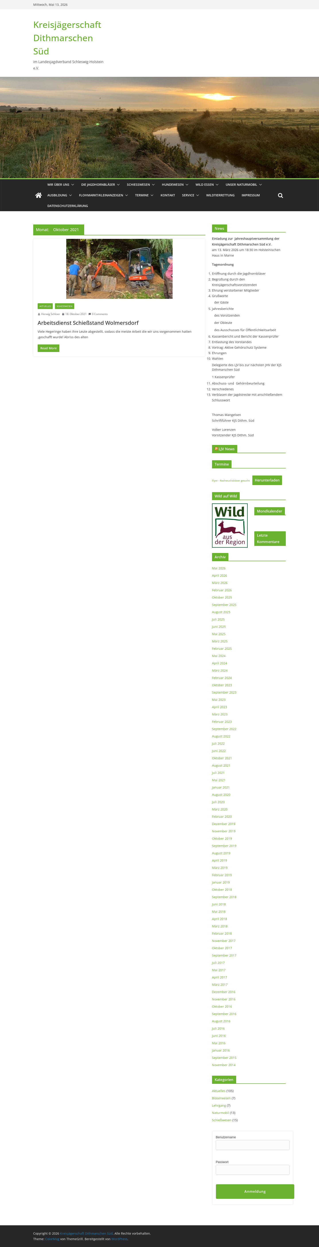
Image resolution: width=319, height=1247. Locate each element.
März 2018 (220, 926)
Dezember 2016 (223, 992)
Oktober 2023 (222, 685)
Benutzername (226, 1137)
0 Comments (98, 314)
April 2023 (219, 707)
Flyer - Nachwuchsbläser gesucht (231, 480)
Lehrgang (219, 1105)
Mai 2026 (219, 568)
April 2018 (219, 919)
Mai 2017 (219, 970)
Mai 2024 (219, 656)
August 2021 (221, 765)
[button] (71, 185)
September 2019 (224, 846)
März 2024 (220, 670)
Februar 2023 (222, 721)
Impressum (251, 195)
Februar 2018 (222, 933)
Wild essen (205, 184)
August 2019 (221, 853)
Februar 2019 (222, 875)
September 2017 (224, 955)
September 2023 (224, 692)
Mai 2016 (219, 1043)
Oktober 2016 (222, 1006)
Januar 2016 (221, 1050)
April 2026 (219, 575)
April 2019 (219, 860)
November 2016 (223, 999)
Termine (142, 195)
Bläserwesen (221, 1098)
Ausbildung (57, 195)
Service (188, 195)
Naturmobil (220, 1113)
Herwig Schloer (50, 314)
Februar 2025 (222, 648)
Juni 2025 (219, 626)
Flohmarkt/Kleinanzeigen (101, 195)
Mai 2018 (219, 911)
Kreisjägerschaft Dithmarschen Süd (67, 37)
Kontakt (168, 195)
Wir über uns (58, 184)
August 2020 (221, 795)
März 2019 (220, 868)
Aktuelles (45, 306)
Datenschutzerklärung (67, 206)
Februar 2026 (222, 590)
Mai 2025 (219, 634)
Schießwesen (138, 184)
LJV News (227, 449)
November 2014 (223, 1065)
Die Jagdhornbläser (98, 184)
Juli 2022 (218, 743)
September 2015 (224, 1058)
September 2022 (224, 729)
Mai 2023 (219, 700)
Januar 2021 (221, 787)
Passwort (222, 1162)
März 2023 (220, 714)
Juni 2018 (219, 904)
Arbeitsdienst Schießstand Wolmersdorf (88, 322)
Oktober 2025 (222, 597)
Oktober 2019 (222, 838)
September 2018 (224, 897)
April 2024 (219, 663)
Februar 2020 (222, 816)
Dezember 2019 (223, 824)
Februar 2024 (222, 678)
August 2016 (221, 1021)
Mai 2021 (219, 780)
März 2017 (220, 984)
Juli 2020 (218, 802)
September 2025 (224, 605)
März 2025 (220, 641)
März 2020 (220, 809)
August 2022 (221, 736)
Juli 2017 (218, 963)
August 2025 (221, 612)
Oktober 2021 (222, 758)
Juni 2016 (219, 1036)
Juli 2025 (218, 619)
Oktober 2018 (222, 889)
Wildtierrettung (220, 195)
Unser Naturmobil (241, 184)
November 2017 (223, 941)
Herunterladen (267, 480)
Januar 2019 (221, 882)
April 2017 (219, 977)
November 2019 (223, 831)
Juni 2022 (219, 751)
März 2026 (220, 583)
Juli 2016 (218, 1028)
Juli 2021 (218, 773)
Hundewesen (173, 184)
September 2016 (224, 1014)
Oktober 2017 (222, 948)
